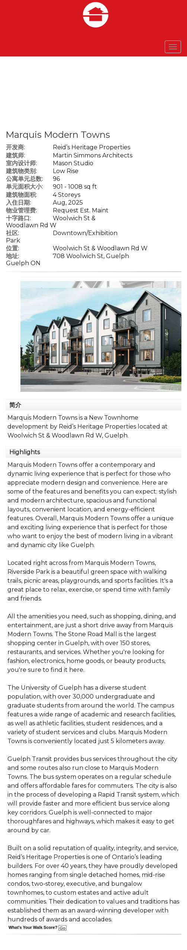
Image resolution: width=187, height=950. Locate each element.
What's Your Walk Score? (38, 927)
